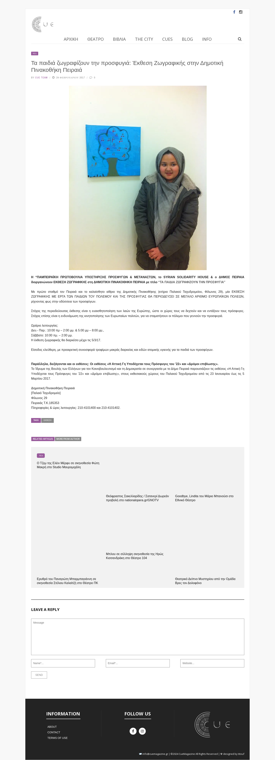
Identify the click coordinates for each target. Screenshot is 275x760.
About (52, 726)
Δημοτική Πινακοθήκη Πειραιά (53, 388)
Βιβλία (119, 39)
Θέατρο (95, 39)
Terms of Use (57, 737)
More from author (68, 439)
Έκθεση (47, 420)
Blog (187, 39)
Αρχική (71, 39)
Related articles (43, 439)
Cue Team (41, 77)
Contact (53, 732)
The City (144, 39)
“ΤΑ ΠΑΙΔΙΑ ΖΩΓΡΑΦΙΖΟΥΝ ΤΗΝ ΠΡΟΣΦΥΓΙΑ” (191, 282)
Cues (167, 39)
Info (207, 39)
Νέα (35, 53)
